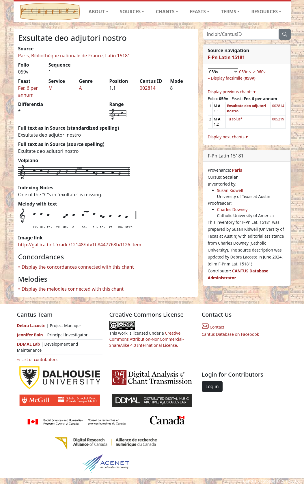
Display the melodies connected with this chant (73, 289)
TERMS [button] (228, 11)
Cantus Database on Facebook (230, 334)
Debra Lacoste (31, 325)
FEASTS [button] (198, 11)
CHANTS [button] (165, 11)
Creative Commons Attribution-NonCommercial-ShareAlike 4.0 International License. (146, 339)
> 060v (259, 71)
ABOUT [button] (97, 11)
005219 (278, 119)
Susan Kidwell (230, 190)
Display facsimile (233, 78)
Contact (213, 327)
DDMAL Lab (28, 344)
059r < (245, 71)
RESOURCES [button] (264, 11)
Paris (237, 170)
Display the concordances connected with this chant (78, 267)
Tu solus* (235, 119)
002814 (148, 88)
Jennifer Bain (30, 335)
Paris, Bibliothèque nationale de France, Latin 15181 (74, 55)
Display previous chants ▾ (232, 91)
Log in (212, 386)
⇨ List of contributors (37, 359)
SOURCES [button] (130, 11)
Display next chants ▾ (228, 137)
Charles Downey (232, 209)
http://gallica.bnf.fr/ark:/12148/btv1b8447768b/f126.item (79, 244)
